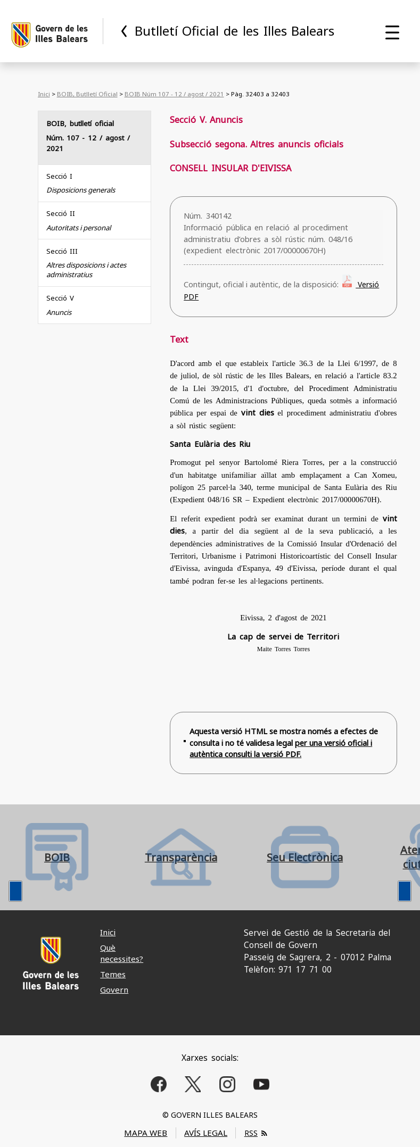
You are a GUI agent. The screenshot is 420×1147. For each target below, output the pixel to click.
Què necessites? (121, 953)
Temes (113, 974)
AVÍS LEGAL (205, 1132)
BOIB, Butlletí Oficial (87, 94)
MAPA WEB (145, 1132)
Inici (44, 94)
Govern (114, 989)
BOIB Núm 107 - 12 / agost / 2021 (174, 94)
